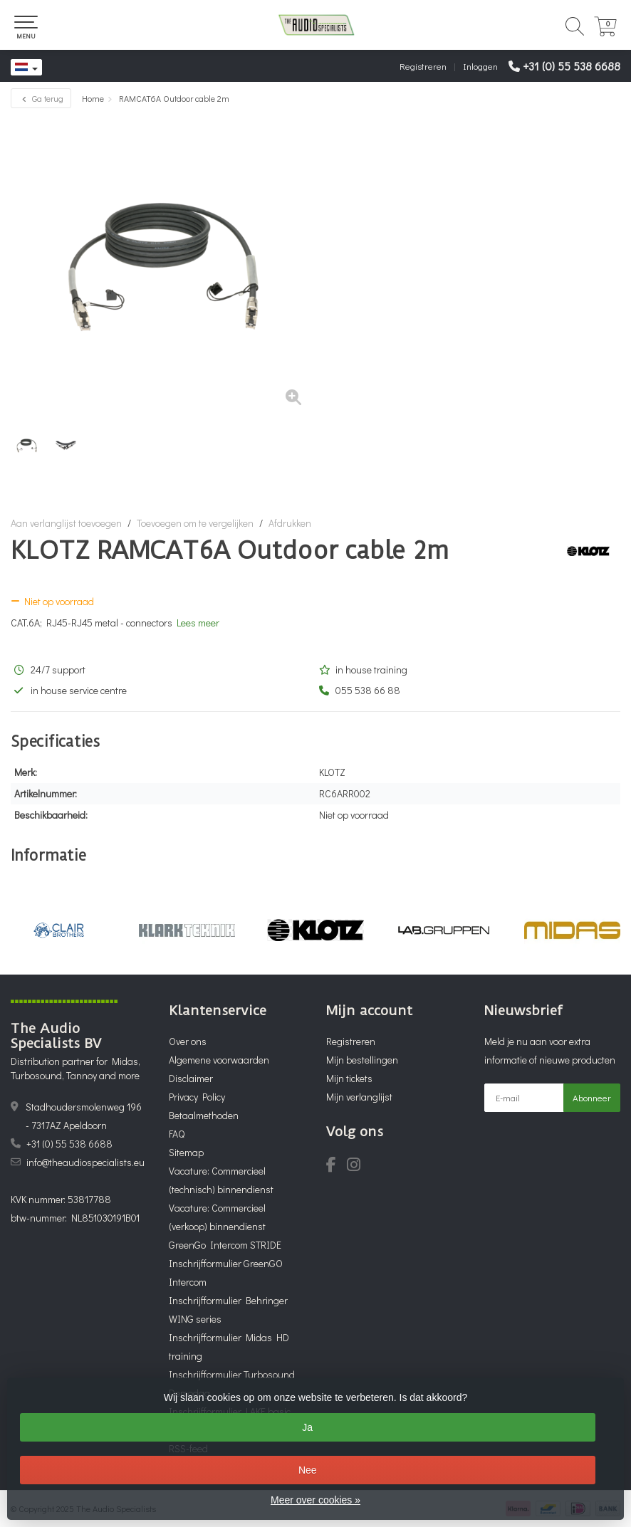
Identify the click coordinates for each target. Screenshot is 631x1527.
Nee (307, 1470)
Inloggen (480, 66)
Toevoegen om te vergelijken (195, 523)
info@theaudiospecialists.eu (85, 1162)
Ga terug (41, 98)
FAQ (176, 1133)
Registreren (423, 66)
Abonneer (592, 1097)
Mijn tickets (349, 1078)
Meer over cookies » (315, 1500)
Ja (307, 1427)
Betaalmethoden (204, 1115)
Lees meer (198, 622)
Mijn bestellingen (362, 1059)
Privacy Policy (197, 1096)
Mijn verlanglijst (359, 1096)
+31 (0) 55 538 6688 (571, 65)
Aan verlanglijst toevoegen (66, 523)
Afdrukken (289, 523)
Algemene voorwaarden (219, 1059)
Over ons (188, 1041)
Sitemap (186, 1152)
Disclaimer (191, 1078)
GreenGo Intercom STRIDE (225, 1244)
